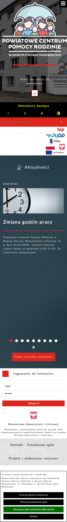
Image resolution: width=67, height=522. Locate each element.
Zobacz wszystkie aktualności (33, 357)
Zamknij (33, 516)
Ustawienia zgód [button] (40, 445)
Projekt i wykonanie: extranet (33, 458)
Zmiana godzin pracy (28, 222)
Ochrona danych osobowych (33, 495)
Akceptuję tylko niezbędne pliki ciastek (33, 509)
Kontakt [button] (16, 445)
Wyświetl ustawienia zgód (33, 502)
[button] (34, 83)
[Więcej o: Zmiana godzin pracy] (33, 201)
